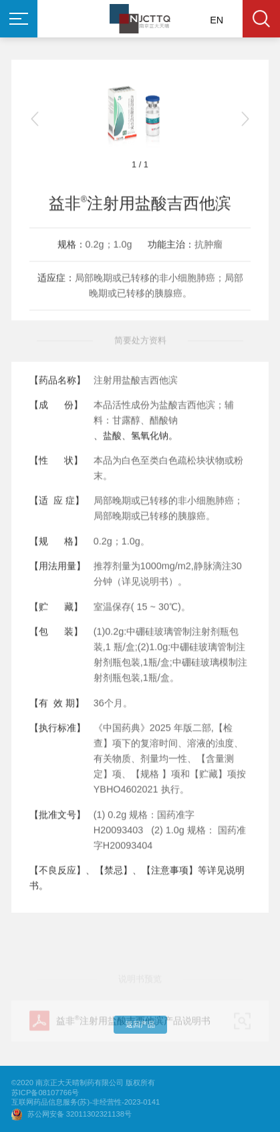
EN (216, 20)
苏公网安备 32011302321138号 (79, 1114)
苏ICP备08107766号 (45, 1093)
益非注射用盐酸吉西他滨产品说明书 (133, 1035)
